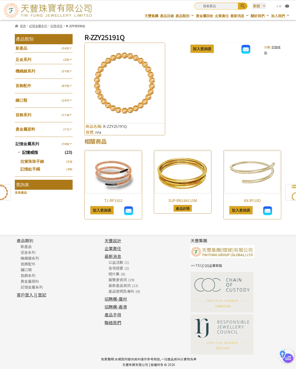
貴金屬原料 (25, 129)
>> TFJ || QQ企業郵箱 (206, 265)
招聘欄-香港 (116, 307)
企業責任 (222, 16)
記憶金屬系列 (38, 26)
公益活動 (115, 262)
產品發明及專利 (121, 291)
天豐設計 (113, 240)
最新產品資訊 (119, 285)
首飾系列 (23, 114)
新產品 (21, 48)
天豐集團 (151, 16)
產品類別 (185, 16)
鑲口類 (21, 100)
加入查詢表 (202, 48)
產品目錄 (167, 16)
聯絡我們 (113, 322)
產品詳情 (183, 208)
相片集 (114, 274)
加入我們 (280, 16)
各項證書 (115, 268)
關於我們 (260, 16)
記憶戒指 (56, 26)
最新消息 (239, 16)
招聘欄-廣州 (116, 299)
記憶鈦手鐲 (30, 169)
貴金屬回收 (204, 16)
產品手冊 (113, 315)
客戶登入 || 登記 (31, 295)
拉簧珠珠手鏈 (32, 161)
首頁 (23, 26)
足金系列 (23, 59)
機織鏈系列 (25, 71)
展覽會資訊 (117, 279)
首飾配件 (23, 85)
